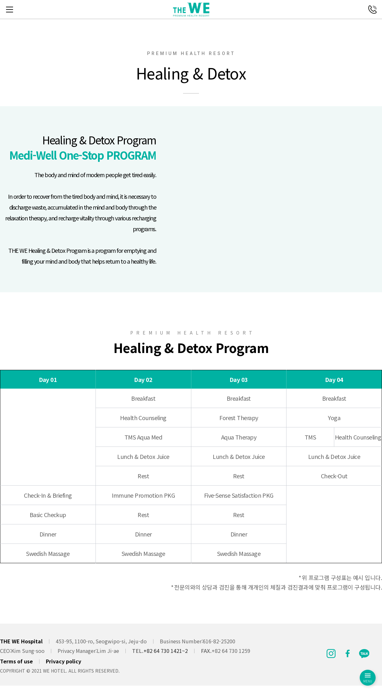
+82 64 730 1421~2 (166, 650)
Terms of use (16, 661)
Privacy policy (63, 661)
